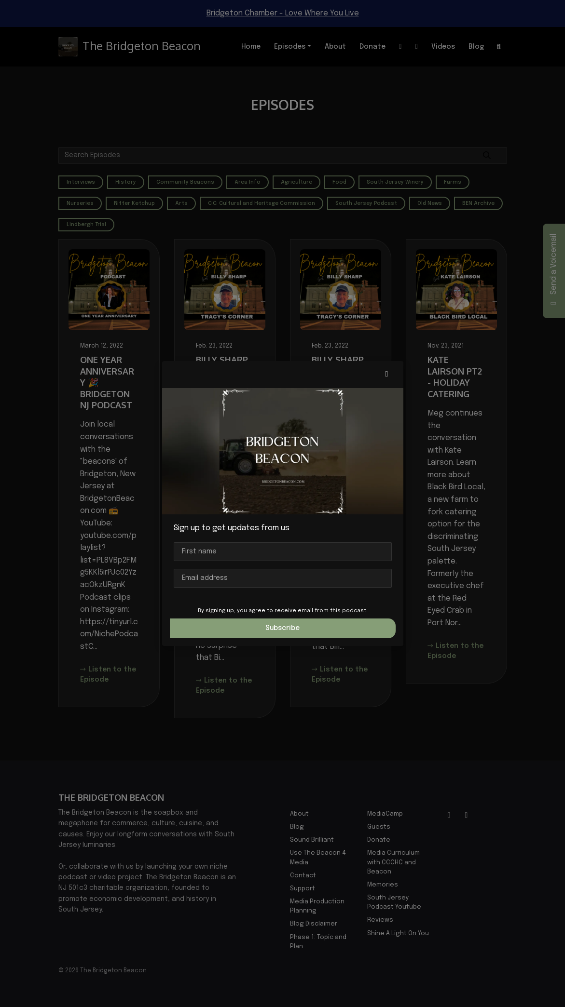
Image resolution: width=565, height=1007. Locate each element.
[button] (387, 374)
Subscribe (282, 628)
